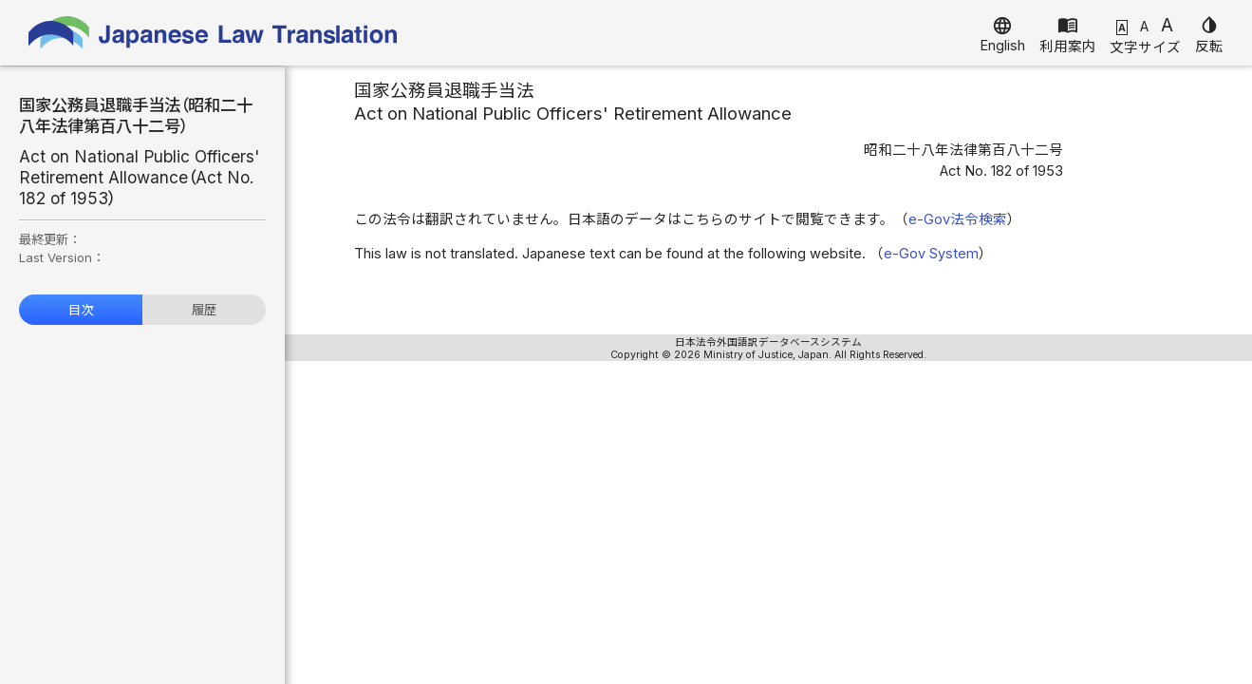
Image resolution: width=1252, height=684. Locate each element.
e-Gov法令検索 (957, 219)
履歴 (204, 309)
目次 (80, 309)
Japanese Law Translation (213, 32)
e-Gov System (931, 253)
